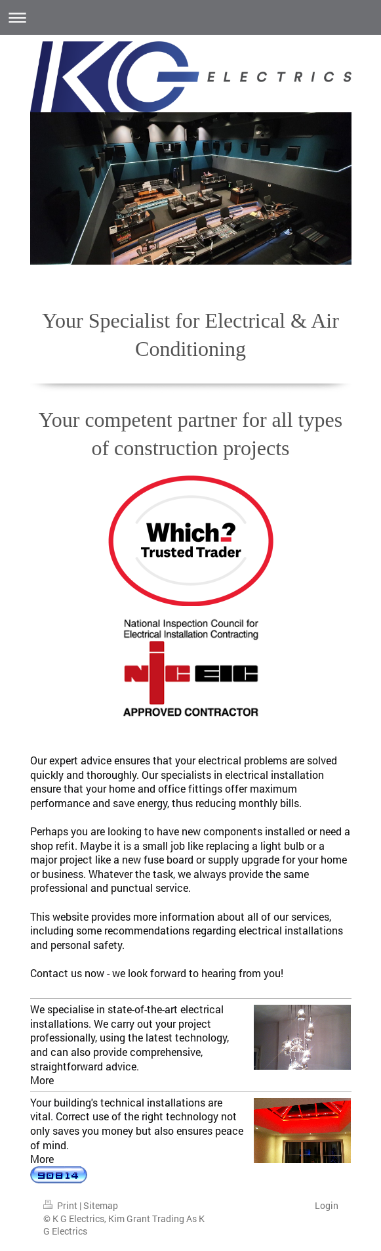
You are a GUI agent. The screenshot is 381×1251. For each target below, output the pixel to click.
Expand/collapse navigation (190, 17)
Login (326, 1205)
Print (61, 1205)
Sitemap (100, 1205)
